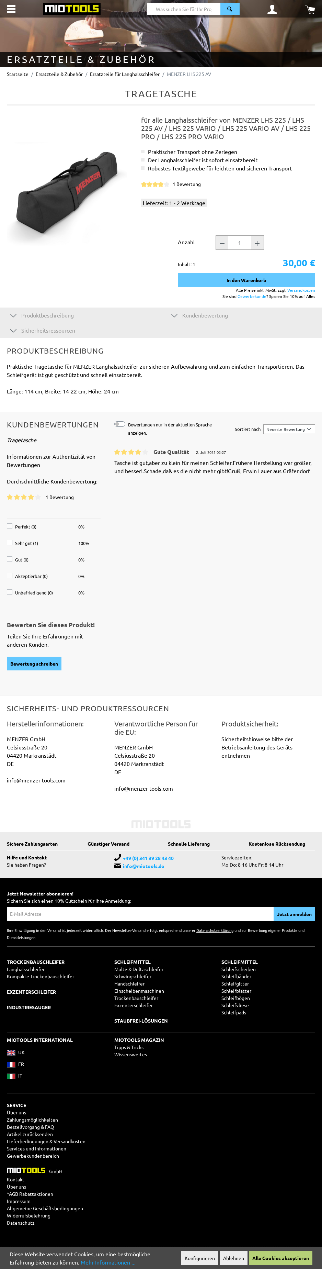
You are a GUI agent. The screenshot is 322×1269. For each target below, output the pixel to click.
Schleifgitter (235, 983)
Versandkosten (301, 290)
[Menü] (11, 9)
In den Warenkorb (246, 280)
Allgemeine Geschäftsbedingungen (45, 1208)
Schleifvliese (235, 1005)
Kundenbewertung (199, 315)
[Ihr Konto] (272, 9)
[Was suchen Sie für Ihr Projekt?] (184, 9)
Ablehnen (233, 1258)
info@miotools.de (143, 866)
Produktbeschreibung (42, 315)
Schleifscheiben (238, 969)
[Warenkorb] (310, 9)
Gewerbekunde (252, 296)
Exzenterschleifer (133, 1005)
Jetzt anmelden (294, 914)
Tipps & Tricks (128, 1047)
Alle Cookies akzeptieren (280, 1258)
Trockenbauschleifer (136, 998)
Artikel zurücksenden (30, 1134)
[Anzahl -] (222, 242)
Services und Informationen (36, 1148)
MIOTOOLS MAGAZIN (139, 1040)
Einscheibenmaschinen (139, 991)
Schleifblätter (236, 991)
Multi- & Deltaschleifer (138, 969)
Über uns (16, 1112)
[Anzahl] (239, 242)
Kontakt (15, 1179)
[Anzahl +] (257, 242)
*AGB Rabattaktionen (30, 1194)
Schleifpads (233, 1012)
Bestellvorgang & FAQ (30, 1127)
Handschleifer (129, 983)
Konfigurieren (200, 1258)
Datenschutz (21, 1223)
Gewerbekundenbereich (33, 1156)
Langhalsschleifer (26, 969)
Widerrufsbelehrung (28, 1215)
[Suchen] (230, 9)
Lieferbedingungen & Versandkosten (46, 1141)
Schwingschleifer (132, 976)
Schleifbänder (236, 976)
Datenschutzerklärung (214, 930)
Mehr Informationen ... (108, 1262)
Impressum (19, 1201)
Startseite (17, 74)
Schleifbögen (235, 998)
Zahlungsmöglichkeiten (32, 1119)
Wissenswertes (130, 1054)
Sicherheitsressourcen (42, 330)
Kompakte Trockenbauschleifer (40, 976)
